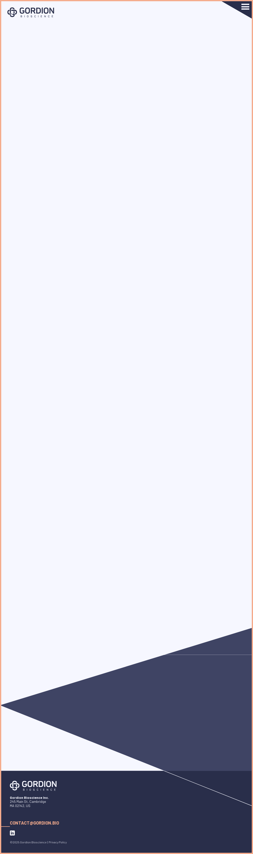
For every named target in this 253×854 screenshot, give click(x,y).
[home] (30, 12)
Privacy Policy (58, 842)
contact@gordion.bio (34, 823)
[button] (237, 10)
